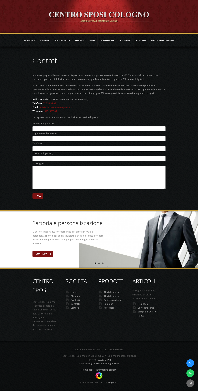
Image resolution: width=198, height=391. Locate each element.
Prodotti (79, 40)
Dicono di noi (107, 40)
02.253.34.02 (49, 103)
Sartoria (75, 307)
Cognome (44, 133)
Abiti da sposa (62, 40)
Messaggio (38, 163)
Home (74, 292)
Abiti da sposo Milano (162, 40)
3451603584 (51, 111)
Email (42, 153)
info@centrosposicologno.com (56, 107)
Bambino (108, 303)
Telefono (37, 143)
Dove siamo (125, 40)
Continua (41, 253)
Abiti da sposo (111, 296)
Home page (29, 40)
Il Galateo (143, 303)
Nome (43, 123)
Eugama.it (113, 382)
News (92, 40)
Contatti (141, 40)
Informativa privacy (106, 369)
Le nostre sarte (146, 307)
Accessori (109, 307)
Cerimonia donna (113, 300)
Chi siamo (45, 40)
